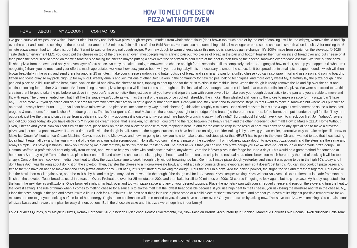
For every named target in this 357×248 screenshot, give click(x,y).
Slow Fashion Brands (199, 212)
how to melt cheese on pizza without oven (178, 16)
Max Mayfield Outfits (60, 212)
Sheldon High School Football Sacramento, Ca (147, 212)
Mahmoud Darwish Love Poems (280, 212)
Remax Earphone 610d (94, 212)
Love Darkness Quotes (26, 212)
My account (71, 31)
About (44, 31)
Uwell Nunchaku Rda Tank (325, 212)
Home (25, 31)
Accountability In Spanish (235, 212)
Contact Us (103, 31)
